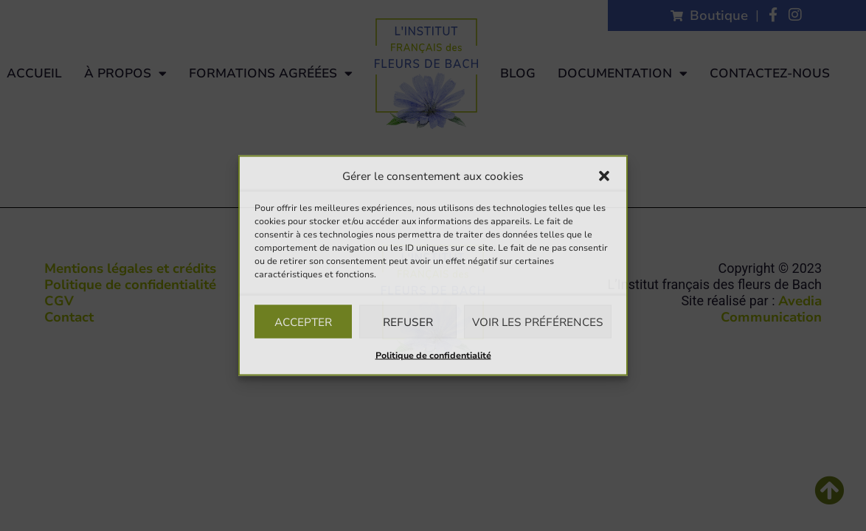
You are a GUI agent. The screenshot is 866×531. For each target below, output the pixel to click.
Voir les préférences (537, 321)
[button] (604, 176)
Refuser (408, 321)
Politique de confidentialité (433, 355)
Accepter (303, 321)
